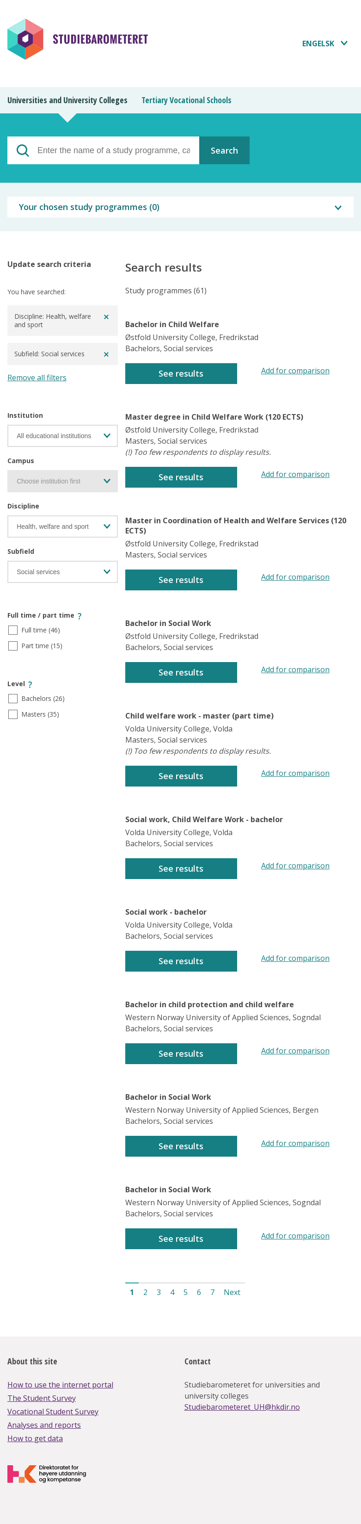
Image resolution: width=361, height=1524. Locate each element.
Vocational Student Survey (52, 1411)
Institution (25, 415)
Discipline (23, 506)
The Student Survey (41, 1398)
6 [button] (199, 1292)
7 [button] (212, 1292)
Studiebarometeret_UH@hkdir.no (242, 1407)
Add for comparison (295, 371)
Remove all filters (37, 377)
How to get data (35, 1438)
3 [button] (159, 1292)
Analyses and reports (44, 1425)
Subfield (20, 551)
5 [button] (186, 1292)
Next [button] (232, 1292)
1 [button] (132, 1292)
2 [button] (145, 1292)
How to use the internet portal (60, 1385)
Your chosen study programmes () (89, 206)
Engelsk (318, 43)
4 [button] (172, 1292)
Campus (20, 460)
